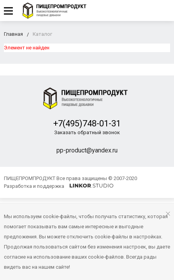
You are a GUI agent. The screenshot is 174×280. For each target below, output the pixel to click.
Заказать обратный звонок (87, 132)
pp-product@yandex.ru (87, 150)
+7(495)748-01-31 (87, 123)
